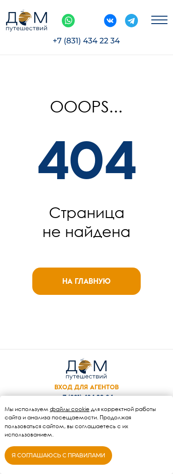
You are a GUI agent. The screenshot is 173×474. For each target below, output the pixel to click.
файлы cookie (69, 408)
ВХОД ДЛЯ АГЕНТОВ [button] (86, 387)
